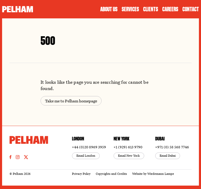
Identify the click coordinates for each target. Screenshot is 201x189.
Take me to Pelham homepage (71, 101)
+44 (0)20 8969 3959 (89, 146)
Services (130, 9)
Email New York (129, 155)
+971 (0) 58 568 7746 (172, 146)
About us (109, 9)
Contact (190, 9)
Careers (170, 9)
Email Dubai (168, 155)
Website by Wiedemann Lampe (153, 174)
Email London (85, 155)
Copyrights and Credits (111, 174)
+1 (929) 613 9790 (128, 146)
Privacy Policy (81, 174)
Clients (150, 9)
